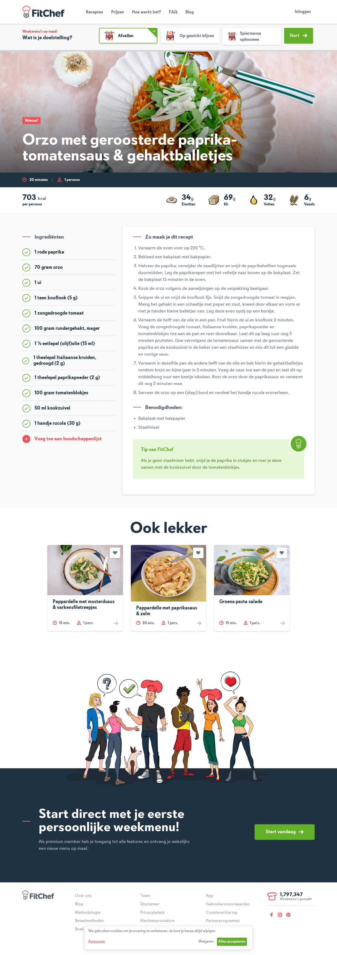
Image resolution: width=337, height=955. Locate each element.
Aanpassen (96, 941)
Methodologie (87, 913)
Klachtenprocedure (157, 921)
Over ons (83, 896)
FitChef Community (43, 12)
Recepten (94, 12)
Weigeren (206, 941)
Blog (189, 12)
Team (145, 896)
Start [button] (298, 35)
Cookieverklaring (221, 913)
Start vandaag (285, 832)
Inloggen (303, 12)
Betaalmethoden (89, 921)
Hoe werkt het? (146, 12)
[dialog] (168, 938)
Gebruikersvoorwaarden (228, 904)
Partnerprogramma (223, 921)
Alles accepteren (231, 941)
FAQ (173, 12)
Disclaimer (149, 904)
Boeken (81, 929)
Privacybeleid (152, 913)
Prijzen (117, 12)
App (209, 896)
